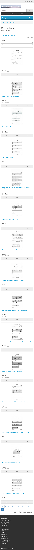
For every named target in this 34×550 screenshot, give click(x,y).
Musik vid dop (11, 22)
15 (18, 506)
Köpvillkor (4, 525)
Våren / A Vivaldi (6, 127)
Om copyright (5, 523)
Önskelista (4, 542)
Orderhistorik (5, 540)
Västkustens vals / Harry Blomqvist (12, 249)
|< (3, 506)
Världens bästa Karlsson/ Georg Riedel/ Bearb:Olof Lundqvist (16, 188)
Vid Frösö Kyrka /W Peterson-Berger (12, 371)
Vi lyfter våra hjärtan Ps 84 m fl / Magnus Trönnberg (16, 341)
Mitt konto (4, 539)
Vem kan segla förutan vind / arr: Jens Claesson (15, 310)
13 (12, 506)
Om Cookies (5, 522)
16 (22, 506)
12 (8, 506)
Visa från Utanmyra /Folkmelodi (11, 462)
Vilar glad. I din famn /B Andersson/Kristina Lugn (15, 402)
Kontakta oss (5, 529)
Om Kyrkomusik (6, 520)
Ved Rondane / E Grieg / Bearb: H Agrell (12, 280)
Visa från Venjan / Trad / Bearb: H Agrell (13, 493)
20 (6, 509)
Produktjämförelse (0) (8, 35)
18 (28, 506)
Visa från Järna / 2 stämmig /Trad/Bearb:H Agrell (15, 432)
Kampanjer (4, 535)
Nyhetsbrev (5, 543)
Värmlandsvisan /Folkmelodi (10, 219)
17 (25, 506)
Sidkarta (3, 530)
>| (12, 509)
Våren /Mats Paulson (7, 157)
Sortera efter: (30, 37)
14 (15, 506)
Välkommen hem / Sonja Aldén (10, 66)
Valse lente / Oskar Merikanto (10, 96)
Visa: (32, 42)
